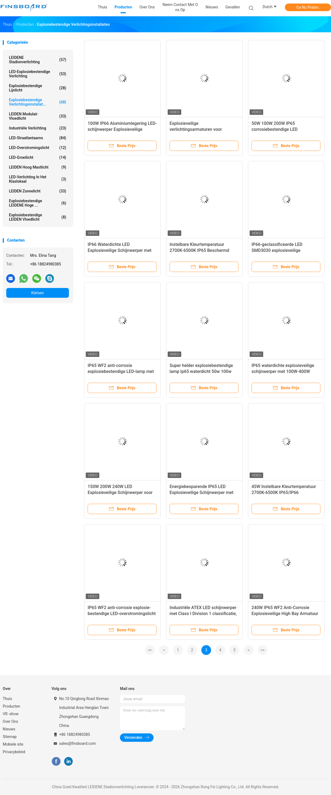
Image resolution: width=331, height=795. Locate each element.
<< (150, 650)
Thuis (7, 698)
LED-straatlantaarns (37, 138)
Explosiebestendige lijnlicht (37, 88)
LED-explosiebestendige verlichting (37, 73)
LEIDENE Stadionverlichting (37, 59)
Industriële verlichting (37, 128)
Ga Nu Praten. (308, 7)
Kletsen (37, 293)
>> (263, 650)
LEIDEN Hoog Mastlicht (37, 167)
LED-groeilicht (37, 157)
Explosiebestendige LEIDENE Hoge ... (37, 203)
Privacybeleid (14, 752)
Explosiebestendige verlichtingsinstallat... (37, 102)
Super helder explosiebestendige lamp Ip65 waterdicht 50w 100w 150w (201, 371)
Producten (11, 706)
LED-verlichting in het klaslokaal (37, 179)
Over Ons (10, 721)
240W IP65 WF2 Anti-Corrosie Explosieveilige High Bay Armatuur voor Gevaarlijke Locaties (285, 613)
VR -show (10, 714)
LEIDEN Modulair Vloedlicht (37, 116)
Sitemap (10, 736)
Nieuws (9, 729)
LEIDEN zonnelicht (37, 191)
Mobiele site (13, 744)
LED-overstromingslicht (37, 147)
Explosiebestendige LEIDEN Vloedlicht (37, 217)
